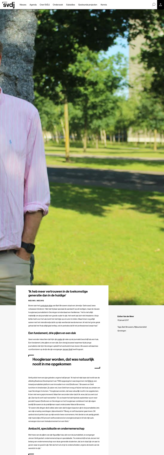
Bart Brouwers (128, 327)
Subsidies (70, 4)
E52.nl (90, 381)
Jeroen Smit (67, 349)
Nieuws (23, 4)
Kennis (104, 4)
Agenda (33, 4)
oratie (59, 339)
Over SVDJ (45, 4)
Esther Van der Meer (125, 316)
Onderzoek (58, 4)
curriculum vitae (46, 305)
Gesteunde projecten (87, 4)
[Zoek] (153, 4)
